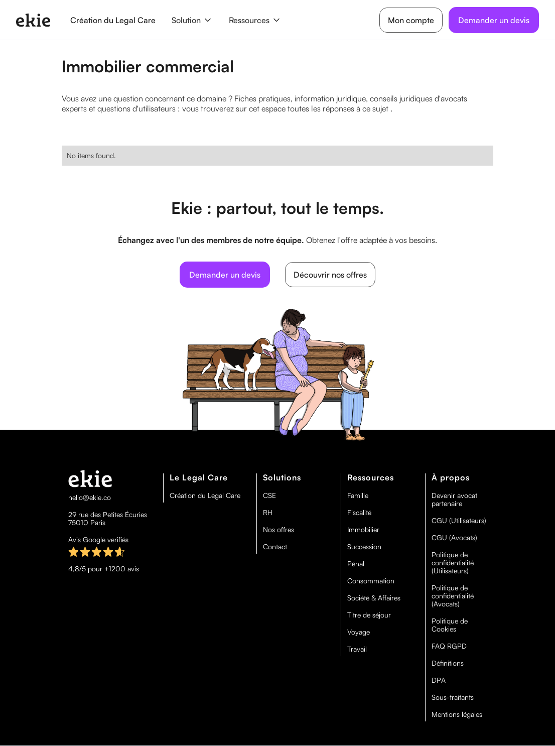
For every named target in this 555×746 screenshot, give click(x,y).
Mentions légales (457, 714)
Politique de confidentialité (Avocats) (453, 596)
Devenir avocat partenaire (454, 499)
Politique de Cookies (450, 625)
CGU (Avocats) (454, 538)
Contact (275, 547)
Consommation (370, 581)
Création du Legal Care (113, 20)
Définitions (448, 663)
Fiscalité (359, 513)
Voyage (358, 632)
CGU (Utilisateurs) (459, 521)
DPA (439, 680)
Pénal (355, 564)
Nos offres (278, 530)
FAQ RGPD (449, 646)
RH (267, 513)
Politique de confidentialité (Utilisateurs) (453, 563)
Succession (364, 547)
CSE (269, 495)
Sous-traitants (453, 697)
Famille (357, 495)
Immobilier (363, 530)
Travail (357, 649)
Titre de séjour (369, 615)
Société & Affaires (373, 598)
